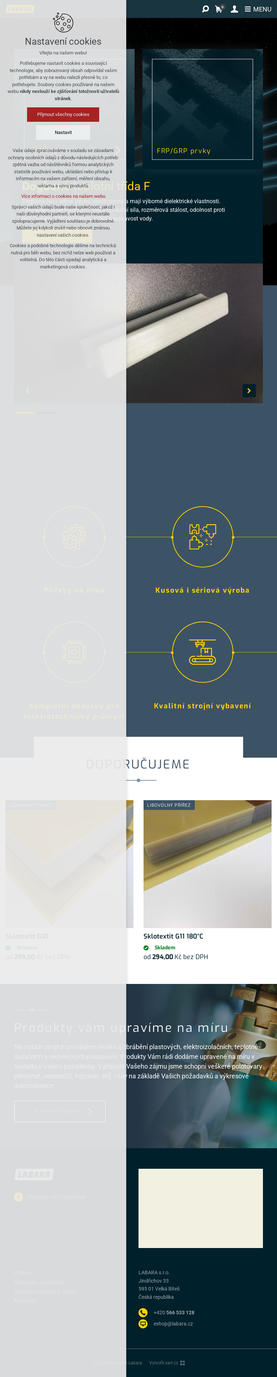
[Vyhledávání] (205, 9)
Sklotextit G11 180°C (173, 937)
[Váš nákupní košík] (220, 9)
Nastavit (63, 132)
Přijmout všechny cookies (63, 114)
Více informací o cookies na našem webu (63, 196)
